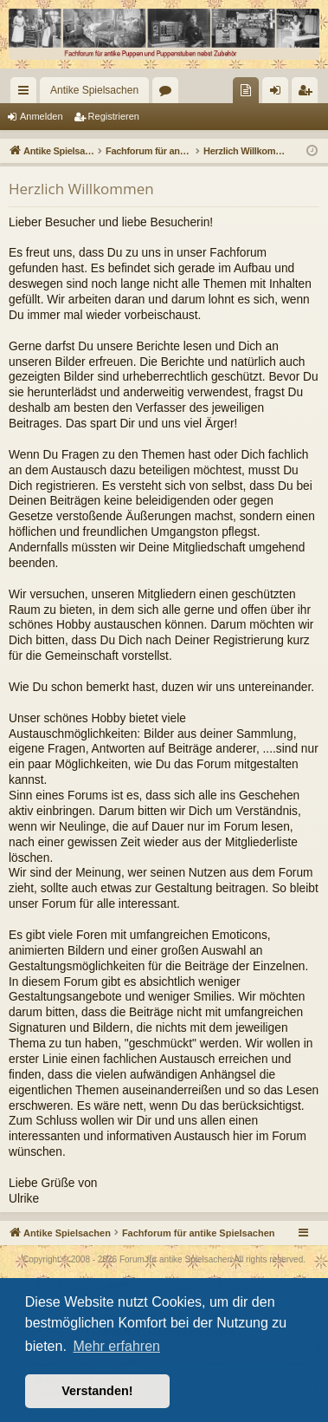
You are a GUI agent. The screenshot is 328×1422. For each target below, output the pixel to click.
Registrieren (113, 116)
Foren (168, 93)
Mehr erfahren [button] (116, 1346)
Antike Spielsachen (94, 90)
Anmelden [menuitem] (279, 93)
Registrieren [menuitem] (308, 93)
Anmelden (41, 116)
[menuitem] (246, 90)
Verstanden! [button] (96, 1391)
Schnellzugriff (26, 93)
